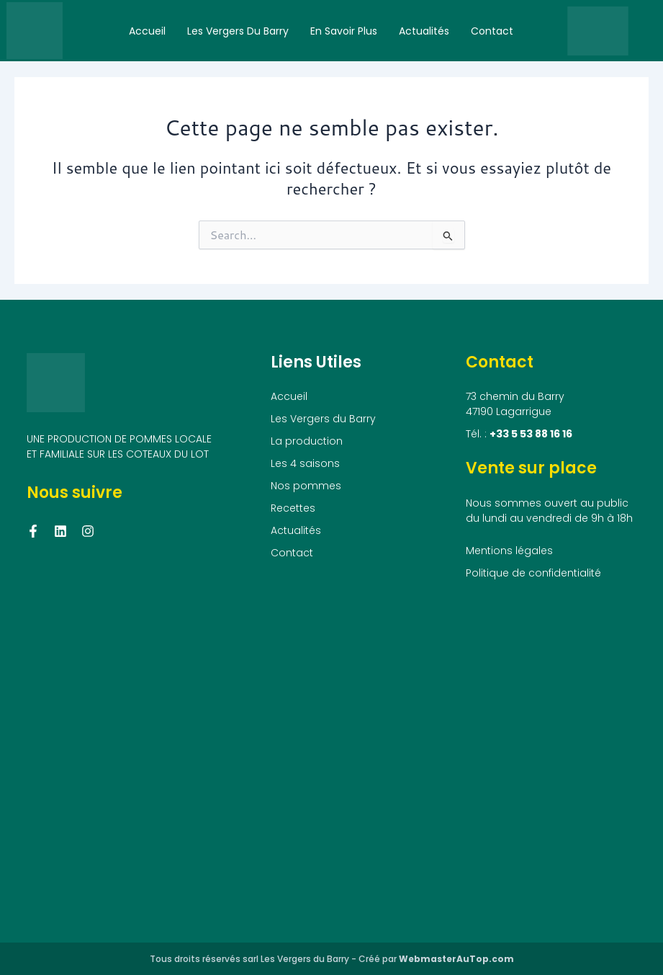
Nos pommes (306, 485)
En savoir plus (343, 31)
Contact (492, 31)
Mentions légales (509, 550)
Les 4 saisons (305, 463)
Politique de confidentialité (533, 573)
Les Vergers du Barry (238, 31)
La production (307, 441)
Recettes (293, 508)
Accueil (147, 31)
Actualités (424, 31)
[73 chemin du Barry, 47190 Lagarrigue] (331, 759)
